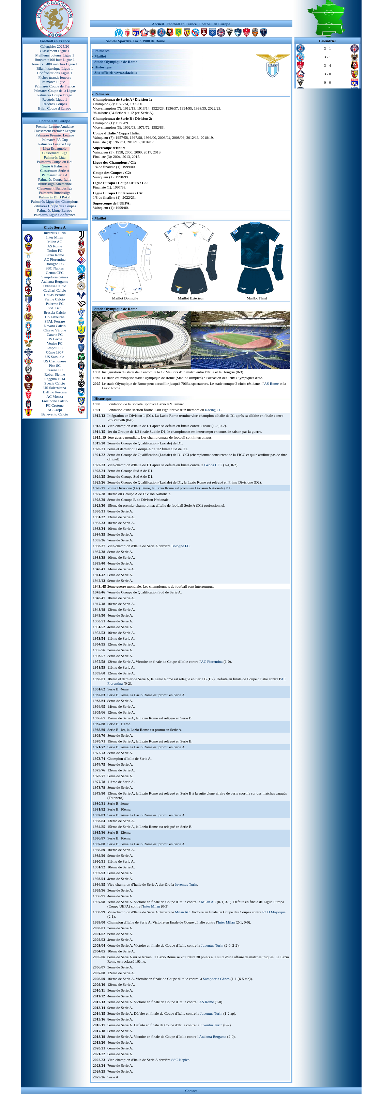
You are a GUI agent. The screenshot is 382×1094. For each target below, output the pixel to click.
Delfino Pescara (55, 392)
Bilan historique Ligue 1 (54, 68)
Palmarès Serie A (55, 175)
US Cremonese (54, 361)
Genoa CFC (54, 273)
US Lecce (54, 339)
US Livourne (54, 317)
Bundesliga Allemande (55, 184)
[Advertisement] (191, 10)
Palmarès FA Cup (55, 139)
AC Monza (54, 396)
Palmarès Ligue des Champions (54, 201)
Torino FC (54, 250)
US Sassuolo (54, 357)
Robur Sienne (54, 374)
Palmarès (101, 51)
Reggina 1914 (54, 379)
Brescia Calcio (54, 312)
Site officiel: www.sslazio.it (115, 72)
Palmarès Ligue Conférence (54, 215)
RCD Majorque (273, 912)
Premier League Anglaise (55, 126)
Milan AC (54, 242)
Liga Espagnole (54, 148)
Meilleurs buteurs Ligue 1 (54, 55)
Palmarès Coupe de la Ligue (54, 90)
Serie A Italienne (54, 166)
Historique (102, 67)
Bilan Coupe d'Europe (54, 108)
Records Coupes (55, 104)
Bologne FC (55, 264)
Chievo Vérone (54, 330)
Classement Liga (54, 153)
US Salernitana (54, 388)
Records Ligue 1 (54, 99)
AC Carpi (54, 410)
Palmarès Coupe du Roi (54, 162)
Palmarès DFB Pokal (54, 197)
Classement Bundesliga (54, 188)
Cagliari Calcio (54, 290)
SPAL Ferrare (55, 321)
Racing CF (213, 410)
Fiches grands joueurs (55, 77)
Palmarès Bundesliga (55, 193)
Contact (191, 1091)
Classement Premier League (55, 131)
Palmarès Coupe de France (55, 86)
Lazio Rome (54, 255)
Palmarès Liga (54, 157)
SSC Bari (55, 308)
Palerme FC (54, 303)
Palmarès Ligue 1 (55, 82)
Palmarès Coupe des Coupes (54, 206)
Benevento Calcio (54, 414)
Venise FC (55, 343)
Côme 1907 (54, 352)
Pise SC (55, 365)
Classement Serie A (54, 170)
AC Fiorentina (54, 259)
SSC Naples (55, 268)
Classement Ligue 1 (55, 51)
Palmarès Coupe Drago (54, 95)
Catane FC (55, 334)
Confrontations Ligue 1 (54, 73)
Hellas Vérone (54, 295)
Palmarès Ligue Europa (54, 210)
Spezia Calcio (54, 383)
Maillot (100, 56)
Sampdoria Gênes (55, 277)
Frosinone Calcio (54, 401)
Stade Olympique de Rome (115, 62)
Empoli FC (54, 348)
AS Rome (54, 246)
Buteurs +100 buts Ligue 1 (55, 60)
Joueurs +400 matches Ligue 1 (55, 64)
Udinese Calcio (54, 286)
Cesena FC (55, 370)
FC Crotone (55, 405)
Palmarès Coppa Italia (54, 179)
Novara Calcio (55, 326)
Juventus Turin (55, 233)
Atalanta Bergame (54, 281)
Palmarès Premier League (54, 135)
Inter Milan (54, 237)
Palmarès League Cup (54, 144)
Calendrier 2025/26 (54, 46)
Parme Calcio (55, 299)
